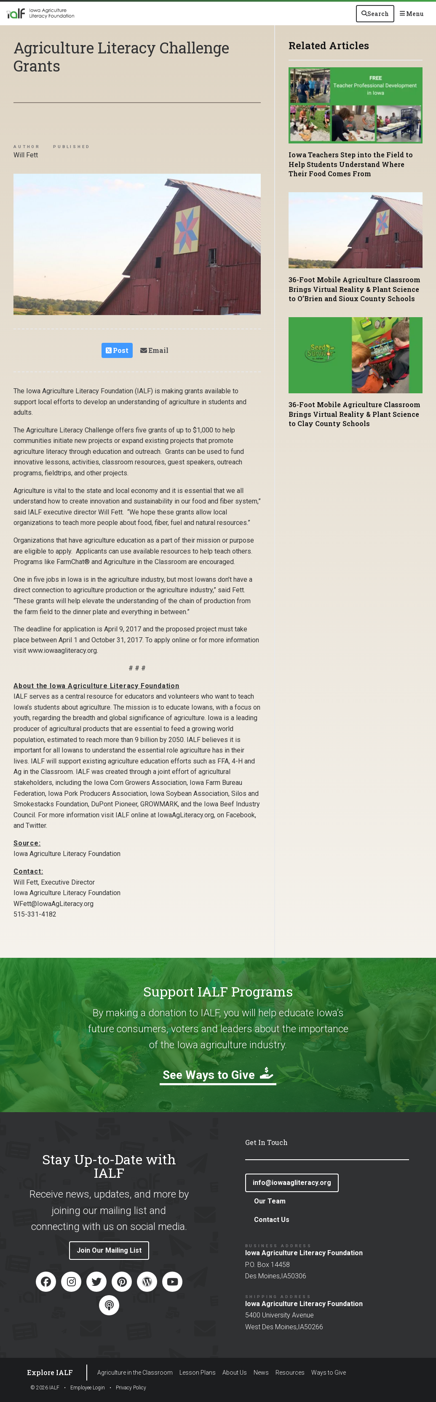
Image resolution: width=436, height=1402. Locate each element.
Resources (290, 1372)
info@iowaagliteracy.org (292, 1183)
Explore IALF (50, 1372)
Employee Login (87, 1388)
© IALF (44, 1388)
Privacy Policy (131, 1388)
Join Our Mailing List (109, 1250)
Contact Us (271, 1220)
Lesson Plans (197, 1372)
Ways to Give (328, 1372)
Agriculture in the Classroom (135, 1372)
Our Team (270, 1201)
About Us (234, 1372)
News (261, 1372)
